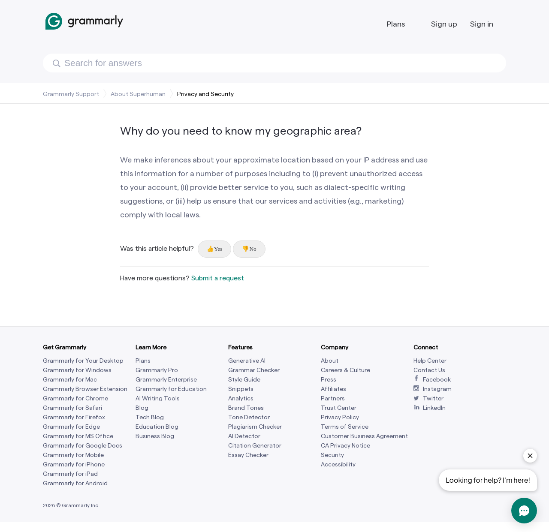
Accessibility (338, 464)
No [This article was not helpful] (252, 249)
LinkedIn (434, 408)
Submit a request (217, 278)
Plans (396, 24)
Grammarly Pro (157, 370)
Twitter (433, 398)
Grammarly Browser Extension (85, 389)
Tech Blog (150, 417)
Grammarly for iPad (70, 474)
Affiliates (333, 389)
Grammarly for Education (171, 389)
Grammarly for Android (75, 483)
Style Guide (244, 379)
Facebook (437, 379)
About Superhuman (138, 93)
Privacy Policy (340, 417)
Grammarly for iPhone (74, 464)
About (329, 361)
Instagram (437, 389)
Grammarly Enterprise (166, 379)
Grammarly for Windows (77, 370)
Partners (333, 398)
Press (328, 379)
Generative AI (246, 361)
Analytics (240, 398)
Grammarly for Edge (71, 427)
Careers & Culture (345, 370)
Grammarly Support (71, 93)
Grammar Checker (254, 370)
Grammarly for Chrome (75, 398)
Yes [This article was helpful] (218, 249)
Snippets (240, 389)
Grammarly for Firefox (74, 417)
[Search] (274, 63)
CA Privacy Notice (345, 445)
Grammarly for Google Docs (82, 445)
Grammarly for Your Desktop (83, 361)
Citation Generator (254, 445)
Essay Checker (248, 455)
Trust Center (338, 408)
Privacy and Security (205, 93)
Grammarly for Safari (72, 408)
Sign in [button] (481, 24)
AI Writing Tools (158, 398)
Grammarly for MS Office (78, 436)
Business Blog (155, 436)
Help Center (429, 361)
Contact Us (429, 370)
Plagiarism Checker (255, 427)
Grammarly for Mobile (73, 455)
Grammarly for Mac (70, 379)
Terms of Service (344, 427)
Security (332, 455)
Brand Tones (246, 408)
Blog (142, 408)
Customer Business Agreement (364, 436)
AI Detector (244, 436)
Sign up (444, 24)
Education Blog (157, 427)
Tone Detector (249, 417)
